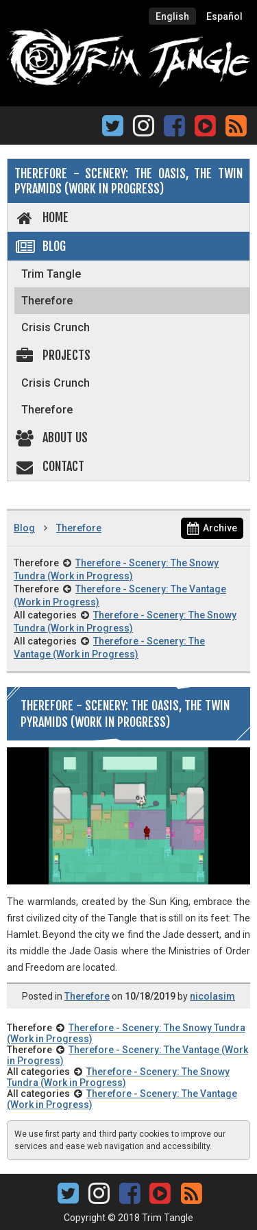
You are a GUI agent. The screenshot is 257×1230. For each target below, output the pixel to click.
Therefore (47, 300)
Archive (212, 527)
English (172, 16)
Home (41, 217)
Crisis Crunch (55, 327)
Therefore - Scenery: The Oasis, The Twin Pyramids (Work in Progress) (128, 181)
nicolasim (212, 996)
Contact (49, 466)
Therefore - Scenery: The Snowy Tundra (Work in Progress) (118, 1077)
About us (51, 437)
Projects (52, 355)
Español (224, 16)
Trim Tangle (51, 273)
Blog (40, 246)
